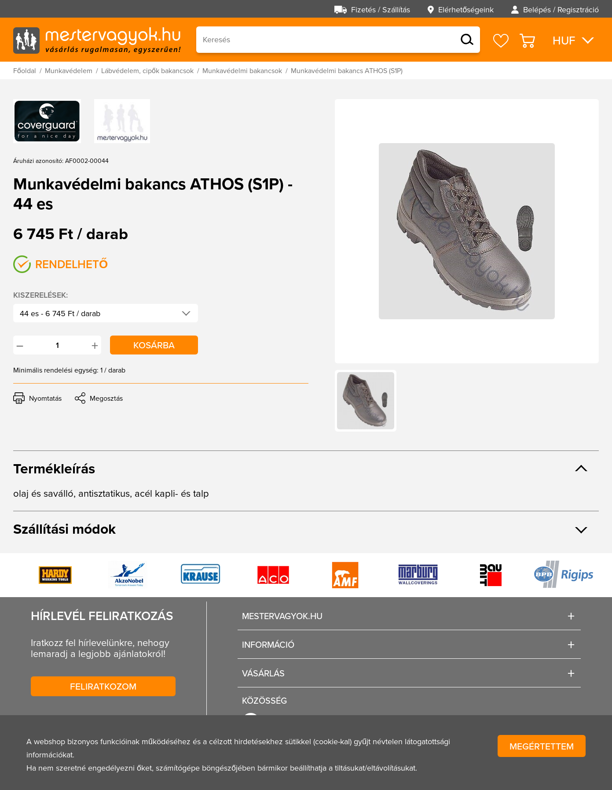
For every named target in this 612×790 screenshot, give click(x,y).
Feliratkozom (103, 686)
